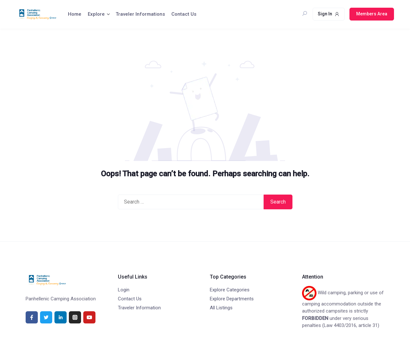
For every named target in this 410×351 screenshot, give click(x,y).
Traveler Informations (140, 14)
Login (123, 290)
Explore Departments (232, 299)
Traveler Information (139, 308)
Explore (96, 14)
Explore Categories (230, 290)
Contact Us (183, 14)
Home (74, 14)
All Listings (221, 308)
